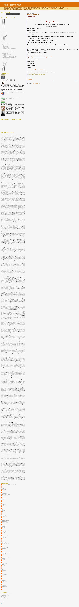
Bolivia (23, 174)
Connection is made (11, 201)
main (18, 322)
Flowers (22, 241)
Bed (21, 167)
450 (22, 140)
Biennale (19, 170)
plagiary (24, 373)
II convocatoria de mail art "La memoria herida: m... (9, 56)
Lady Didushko (20, 293)
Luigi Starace (9, 305)
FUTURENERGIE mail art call (6, 103)
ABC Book (11, 143)
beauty (19, 167)
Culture (14, 205)
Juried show (22, 287)
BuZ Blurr (11, 181)
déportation (12, 213)
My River (2, 349)
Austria (8, 164)
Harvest (16, 262)
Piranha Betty (17, 373)
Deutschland (23, 214)
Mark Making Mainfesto (4, 328)
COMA (13, 199)
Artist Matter (15, 159)
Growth (6, 259)
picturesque (8, 372)
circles (9, 194)
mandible (19, 325)
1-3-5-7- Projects (16, 136)
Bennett (21, 168)
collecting (22, 198)
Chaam (10, 190)
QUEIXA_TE (8, 386)
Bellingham (17, 168)
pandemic (11, 365)
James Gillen (22, 278)
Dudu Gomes (14, 220)
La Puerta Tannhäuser (10, 293)
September (4, 35)
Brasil (2, 178)
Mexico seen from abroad (17, 335)
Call (13, 182)
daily (13, 206)
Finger (2, 240)
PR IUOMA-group (16, 381)
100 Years (6, 137)
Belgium (11, 168)
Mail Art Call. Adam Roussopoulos (14, 311)
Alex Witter (15, 146)
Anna (12, 151)
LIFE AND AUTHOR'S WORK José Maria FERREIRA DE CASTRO (11, 300)
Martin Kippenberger (12, 329)
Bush (1, 181)
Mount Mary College (9, 343)
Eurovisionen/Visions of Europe (6, 231)
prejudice (6, 382)
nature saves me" (22, 351)
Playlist (4, 375)
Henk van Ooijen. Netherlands (10, 265)
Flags (23, 240)
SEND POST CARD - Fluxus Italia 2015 (12, 91)
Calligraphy (12, 183)
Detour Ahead (18, 214)
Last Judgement (20, 295)
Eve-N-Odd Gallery (21, 231)
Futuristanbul (16, 249)
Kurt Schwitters (19, 292)
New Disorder (14, 354)
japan (6, 279)
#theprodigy (7, 136)
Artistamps (6, 161)
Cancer (4, 184)
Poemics (17, 375)
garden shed (12, 251)
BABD (5, 165)
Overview (11, 363)
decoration (22, 211)
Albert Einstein (11, 146)
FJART (20, 240)
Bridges (22, 178)
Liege (19, 299)
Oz (16, 363)
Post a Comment (29, 79)
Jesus (10, 282)
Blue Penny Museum (14, 173)
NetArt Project (3, 353)
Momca (14, 341)
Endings (13, 228)
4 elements (11, 140)
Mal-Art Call (20, 323)
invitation (3, 276)
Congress (17, 200)
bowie (8, 177)
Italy (11, 277)
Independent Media (11, 273)
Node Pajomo (6, 357)
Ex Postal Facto (16, 232)
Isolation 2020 (23, 276)
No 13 (16, 356)
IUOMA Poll (13, 278)
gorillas (8, 257)
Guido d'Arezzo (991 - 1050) (17, 259)
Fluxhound (8, 242)
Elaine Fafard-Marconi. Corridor (11, 225)
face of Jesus (8, 235)
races (23, 386)
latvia (24, 295)
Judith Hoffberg (6, 287)
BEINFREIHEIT (4, 168)
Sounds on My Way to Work (6, 54)
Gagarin (20, 249)
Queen (2, 386)
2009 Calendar (5, 138)
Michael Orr (14, 336)
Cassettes (3, 187)
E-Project (15, 221)
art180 (15, 157)
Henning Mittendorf (18, 265)
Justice (2, 288)
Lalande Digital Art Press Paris (10, 294)
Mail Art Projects (12, 4)
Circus (20, 194)
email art (10, 226)
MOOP (13, 342)
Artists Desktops (4, 63)
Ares (14, 154)
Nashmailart (18, 350)
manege (23, 325)
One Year (17, 361)
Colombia (2, 199)
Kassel (24, 288)
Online (24, 361)
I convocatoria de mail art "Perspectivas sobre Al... (9, 48)
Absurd (20, 143)
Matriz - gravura (9, 331)
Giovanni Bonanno (14, 255)
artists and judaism (12, 161)
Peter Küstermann (22, 369)
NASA (14, 350)
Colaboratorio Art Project (20, 197)
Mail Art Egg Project (6, 312)
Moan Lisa (14, 340)
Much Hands (18, 344)
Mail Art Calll (23, 311)
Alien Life (19, 147)
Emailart (14, 226)
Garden (8, 251)
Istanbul (5, 277)
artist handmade (10, 159)
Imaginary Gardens (6, 271)
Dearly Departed (21, 210)
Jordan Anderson (9, 285)
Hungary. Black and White (6, 269)
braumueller (7, 178)
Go (19, 256)
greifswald (17, 258)
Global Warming (6, 256)
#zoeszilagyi (11, 136)
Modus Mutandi (10, 341)
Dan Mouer (12, 207)
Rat (5, 389)
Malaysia (6, 324)
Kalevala (13, 288)
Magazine (16, 307)
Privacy (10, 383)
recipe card (5, 391)
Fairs (16, 235)
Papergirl (15, 366)
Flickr (7, 241)
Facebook (12, 235)
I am (23, 269)
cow (5, 203)
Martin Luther (18, 329)
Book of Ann (14, 175)
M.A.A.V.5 (14, 306)
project (24, 383)
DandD (24, 207)
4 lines (15, 140)
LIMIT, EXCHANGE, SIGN (5, 87)
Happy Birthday (11, 262)
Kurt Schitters (14, 292)
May (3, 39)
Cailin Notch (6, 182)
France (21, 244)
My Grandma (14, 348)
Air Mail (3, 146)
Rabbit (20, 386)
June (3, 38)
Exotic (12, 233)
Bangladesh (2, 166)
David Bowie (20, 208)
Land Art (19, 294)
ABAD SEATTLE (7, 143)
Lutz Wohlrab (3, 306)
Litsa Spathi (20, 302)
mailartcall (12, 321)
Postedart (23, 379)
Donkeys (16, 218)
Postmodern (6, 381)
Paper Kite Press (5, 366)
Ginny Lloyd (9, 255)
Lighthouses (2, 301)
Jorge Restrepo (15, 285)
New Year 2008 (20, 354)
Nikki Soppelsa (7, 356)
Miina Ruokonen (12, 338)
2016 (3, 28)
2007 (3, 70)
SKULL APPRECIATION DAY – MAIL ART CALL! (13, 106)
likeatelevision (13, 301)
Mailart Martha (8, 321)
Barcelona (6, 166)
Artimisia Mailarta (21, 158)
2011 (3, 66)
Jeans (7, 74)
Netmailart (16, 353)
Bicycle (6, 170)
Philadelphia (10, 370)
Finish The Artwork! (6, 240)
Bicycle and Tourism (11, 170)
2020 (3, 24)
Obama (11, 359)
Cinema (5, 194)
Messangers (2, 335)
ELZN (4, 226)
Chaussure (23, 190)
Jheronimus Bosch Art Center (16, 282)
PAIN (1, 364)
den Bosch (14, 212)
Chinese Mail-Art (7, 192)
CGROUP (6, 190)
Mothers (3, 343)
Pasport (23, 367)
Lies (21, 299)
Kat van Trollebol (6, 289)
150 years (16, 137)
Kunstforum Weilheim (8, 292)
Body (20, 174)
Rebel (1, 391)
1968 (22, 137)
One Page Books (12, 361)
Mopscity (16, 342)
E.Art (18, 221)
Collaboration (2, 198)
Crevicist (5, 204)
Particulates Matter (10, 367)
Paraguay (19, 366)
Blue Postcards (20, 173)
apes (16, 153)
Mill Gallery (17, 338)
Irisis (9, 276)
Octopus (23, 359)
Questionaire (13, 386)
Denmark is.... (8, 213)
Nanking (23, 349)
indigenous (22, 273)
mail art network (13, 313)
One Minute (7, 361)
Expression (2, 234)
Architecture (7, 154)
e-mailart (11, 221)
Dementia (6, 212)
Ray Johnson (18, 389)
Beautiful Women (14, 167)
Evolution (11, 232)
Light (23, 300)
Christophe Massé (10, 193)
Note (23, 357)
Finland (11, 240)
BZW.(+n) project (16, 181)
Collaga (14, 198)
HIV (12, 266)
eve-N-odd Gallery (14, 231)
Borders (17, 176)
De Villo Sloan (4, 210)
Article (5, 158)
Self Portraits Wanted (5, 49)
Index (16, 273)
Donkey (13, 218)
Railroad (16, 387)
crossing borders (21, 204)
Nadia (15, 349)
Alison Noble (23, 147)
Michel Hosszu (8, 337)
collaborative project (9, 198)
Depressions (16, 213)
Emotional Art (15, 227)
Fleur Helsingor (3, 241)
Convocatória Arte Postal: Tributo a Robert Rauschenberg (15, 111)
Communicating (21, 199)
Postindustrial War (7, 380)
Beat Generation (8, 167)
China (3, 192)
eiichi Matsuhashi (13, 224)
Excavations (22, 232)
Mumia (2, 345)
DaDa (5, 206)
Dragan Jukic (31, 74)
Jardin (10, 279)
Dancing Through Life (18, 207)
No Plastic (22, 356)
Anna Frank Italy (3, 152)
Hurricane (20, 269)
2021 (3, 23)
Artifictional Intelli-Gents (14, 158)
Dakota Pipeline (17, 206)
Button (8, 181)
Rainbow (5, 388)
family (12, 236)
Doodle (19, 218)
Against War (21, 145)
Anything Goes (12, 153)
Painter (5, 364)
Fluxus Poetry (3, 243)
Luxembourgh (9, 306)
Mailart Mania (3, 321)
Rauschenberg (13, 389)
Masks (20, 330)
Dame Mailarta (7, 207)
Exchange (2, 233)
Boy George (11, 177)
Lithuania (16, 302)
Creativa (18, 203)
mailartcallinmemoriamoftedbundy (20, 321)
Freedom (19, 246)
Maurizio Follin (13, 332)
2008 (3, 69)
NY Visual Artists (7, 359)
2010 (3, 67)
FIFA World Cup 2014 (7, 239)
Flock (9, 241)
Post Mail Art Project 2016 (10, 98)
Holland (19, 266)
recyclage (14, 391)
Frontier (2, 248)
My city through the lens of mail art (6, 348)
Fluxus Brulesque (21, 242)
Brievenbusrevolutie (3, 179)
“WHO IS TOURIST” (5, 46)
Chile (24, 191)
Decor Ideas (18, 211)
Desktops (14, 214)
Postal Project (4, 379)
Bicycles (16, 170)
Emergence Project (19, 226)
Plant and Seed (14, 374)
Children (21, 191)
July (3, 37)
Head (4, 263)
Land (16, 294)
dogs (4, 217)
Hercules (6, 266)
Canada (19, 183)
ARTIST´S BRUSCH (14, 160)
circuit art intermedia (15, 194)
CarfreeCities (17, 184)
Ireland (6, 276)
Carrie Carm (5, 186)
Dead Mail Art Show (9, 210)
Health (10, 263)
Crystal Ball (10, 205)
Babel (8, 165)
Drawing (20, 219)
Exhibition (7, 233)
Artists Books (17, 161)
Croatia (13, 204)
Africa (15, 144)
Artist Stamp (20, 159)
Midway (5, 338)
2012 (12, 138)
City (23, 194)
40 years (19, 140)
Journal (21, 286)
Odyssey (5, 360)
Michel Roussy (13, 337)
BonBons (2, 175)
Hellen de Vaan (23, 264)
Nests (23, 352)
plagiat (3, 374)
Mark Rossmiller (11, 328)
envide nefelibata (20, 229)
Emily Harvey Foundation (8, 227)
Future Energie (6, 249)
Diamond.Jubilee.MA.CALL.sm (6, 58)
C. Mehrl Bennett (22, 181)
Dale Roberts (23, 206)
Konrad (8, 291)
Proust (15, 384)
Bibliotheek (2, 170)
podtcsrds (13, 375)
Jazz (23, 279)
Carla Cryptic (22, 184)
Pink (23, 372)
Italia (8, 277)
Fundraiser (18, 248)
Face (4, 235)
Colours (10, 199)
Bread (15, 178)
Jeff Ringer (20, 280)
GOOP (5, 257)
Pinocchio (7, 373)
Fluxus (17, 242)
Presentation (10, 382)
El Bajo (22, 224)
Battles (20, 166)
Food (13, 243)
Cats (15, 187)
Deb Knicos (5, 211)
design (7, 214)
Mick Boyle (18, 337)
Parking (5, 367)
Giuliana (19, 255)
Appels (23, 153)
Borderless (13, 176)
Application (2, 154)
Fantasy (23, 236)
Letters (21, 298)
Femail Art (10, 238)
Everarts (2, 232)
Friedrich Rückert (12, 247)
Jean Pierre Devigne (8, 280)
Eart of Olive (22, 221)
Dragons (3, 61)
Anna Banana (16, 151)
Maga (13, 307)
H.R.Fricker (17, 260)
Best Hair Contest (4, 169)
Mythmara (12, 349)
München (5, 345)
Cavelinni (19, 187)
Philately (14, 370)
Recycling (18, 391)
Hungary (23, 268)
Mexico (11, 335)
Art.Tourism (12, 157)
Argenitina (17, 154)
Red (21, 391)
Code (10, 197)
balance (15, 165)
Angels (18, 149)
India (18, 273)
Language (7, 295)
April (3, 40)
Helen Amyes (13, 264)
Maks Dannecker (11, 323)
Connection (22, 200)
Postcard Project (13, 379)
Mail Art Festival (12, 312)
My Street (5, 349)
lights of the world (7, 301)
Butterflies (4, 181)
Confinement (12, 200)
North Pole (16, 357)
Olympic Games (19, 360)
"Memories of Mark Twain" (6, 43)
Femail (7, 238)
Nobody (2, 357)
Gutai (9, 260)
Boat (9, 174)
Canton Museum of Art (9, 184)
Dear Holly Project (15, 210)
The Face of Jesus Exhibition (6, 44)
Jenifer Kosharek (6, 281)
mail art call (38, 74)
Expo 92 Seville (16, 233)
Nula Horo (14, 358)
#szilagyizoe (2, 136)
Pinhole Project (19, 372)
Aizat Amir (6, 146)
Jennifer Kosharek (12, 281)
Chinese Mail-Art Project (14, 192)
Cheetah (7, 191)
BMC (6, 174)
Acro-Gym (23, 143)
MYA (9, 349)
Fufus (5, 248)
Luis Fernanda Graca (21, 305)
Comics (17, 199)
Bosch (20, 176)
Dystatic (24, 220)
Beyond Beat (15, 169)
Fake (21, 235)
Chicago (10, 191)
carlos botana (11, 185)
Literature (12, 302)
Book (5, 175)
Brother (21, 179)
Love (5, 304)
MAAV (23, 306)
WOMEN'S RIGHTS (5, 53)
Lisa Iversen (8, 302)
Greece (3, 258)
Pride (14, 382)
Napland (7, 350)
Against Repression (15, 145)
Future (2, 249)
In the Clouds (22, 272)
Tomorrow (43, 74)
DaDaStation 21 (10, 206)
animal (16, 150)
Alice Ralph (15, 147)
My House (22, 348)
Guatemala (9, 259)
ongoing (21, 361)
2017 (3, 27)
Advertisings (12, 144)
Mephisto (5, 334)
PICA (23, 371)
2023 (3, 21)
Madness (6, 307)
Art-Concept (7, 157)
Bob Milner (12, 174)
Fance (19, 236)
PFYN (6, 370)
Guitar (6, 260)
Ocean (19, 359)
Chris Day (19, 192)
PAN (17, 364)
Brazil (12, 178)
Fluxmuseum (13, 242)
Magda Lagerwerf (22, 307)
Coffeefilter (13, 197)
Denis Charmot (23, 212)
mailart (6, 320)
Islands (19, 276)
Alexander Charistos (21, 146)
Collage (18, 198)
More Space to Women (22, 342)
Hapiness (2, 262)
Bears (4, 167)
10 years (21, 136)
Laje (4, 294)
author (12, 164)
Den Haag (18, 212)
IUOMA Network (6, 278)
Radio (12, 387)
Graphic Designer (22, 257)
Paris (1, 367)
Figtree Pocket (13, 239)
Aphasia (19, 153)
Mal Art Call (16, 323)
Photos (20, 371)
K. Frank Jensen (6, 288)
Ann (5, 151)
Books (23, 175)
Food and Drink (17, 243)
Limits (24, 301)
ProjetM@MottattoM (10, 384)
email (7, 226)
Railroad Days (20, 387)
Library (12, 299)
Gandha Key (22, 250)
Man (19, 324)
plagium (6, 374)
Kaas (10, 288)
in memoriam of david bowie (19, 271)
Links (5, 302)
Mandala (11, 325)
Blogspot (9, 173)
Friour (20, 247)
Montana (2, 342)
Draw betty (16, 219)
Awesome (21, 164)
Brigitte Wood (9, 179)
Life (23, 299)
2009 (3, 68)
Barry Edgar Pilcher (12, 166)
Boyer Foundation (17, 177)
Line (2, 302)
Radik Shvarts (9, 387)
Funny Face (22, 248)
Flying (7, 243)
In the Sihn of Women (4, 273)
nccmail (8, 352)
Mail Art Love (19, 312)
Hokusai (15, 266)
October (4, 34)
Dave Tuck (11, 208)
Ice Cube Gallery (18, 270)
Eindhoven (18, 224)
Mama (16, 324)
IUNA (15, 277)
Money (18, 341)
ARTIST (2, 159)
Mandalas (15, 325)
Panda (20, 364)
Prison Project (6, 383)
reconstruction (10, 391)
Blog (2, 173)
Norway (20, 357)
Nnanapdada (12, 356)
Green (10, 258)
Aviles (18, 164)
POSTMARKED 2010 (21, 380)
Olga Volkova (14, 360)
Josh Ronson (17, 286)
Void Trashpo (4, 64)
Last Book (12, 295)
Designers (10, 214)
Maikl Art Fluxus (15, 308)
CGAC (3, 190)
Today (41, 74)
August (4, 36)
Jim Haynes (23, 282)
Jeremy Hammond (6, 282)
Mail (19, 308)
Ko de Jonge (3, 291)
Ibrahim (14, 270)
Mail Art (23, 308)
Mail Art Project (7, 314)
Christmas (5, 193)
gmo (16, 256)
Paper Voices (11, 366)
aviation (15, 164)
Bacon (12, 165)
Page (19, 363)
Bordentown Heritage (7, 176)
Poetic (23, 375)
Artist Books (5, 159)
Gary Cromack (23, 251)
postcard (8, 379)
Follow (10, 243)
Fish (17, 240)
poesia (20, 375)
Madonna (10, 307)
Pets (3, 370)
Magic (2, 308)
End (19, 227)
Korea (18, 291)
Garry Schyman (17, 251)
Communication (3, 200)
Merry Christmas (14, 334)
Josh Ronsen (12, 286)
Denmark (3, 213)
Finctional (22, 239)
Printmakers (18, 382)
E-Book (3, 221)
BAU (23, 166)
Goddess (2, 257)
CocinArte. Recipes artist (4, 197)
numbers (19, 358)
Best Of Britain (4, 65)
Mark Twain (16, 328)
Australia (3, 164)
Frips (23, 247)
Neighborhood (12, 352)
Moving (10, 344)
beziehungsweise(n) (21, 169)
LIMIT (21, 301)
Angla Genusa (3, 150)
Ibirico (11, 270)
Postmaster (2, 381)
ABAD (3, 143)
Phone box (9, 371)
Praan (21, 381)
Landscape (23, 294)
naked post (18, 349)
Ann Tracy (8, 151)
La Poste (4, 293)
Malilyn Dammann (11, 324)
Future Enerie (11, 249)
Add (2, 144)
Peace (22, 368)
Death (1, 211)
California (10, 182)
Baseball (17, 166)
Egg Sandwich (8, 224)
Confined (8, 200)
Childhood (17, 191)
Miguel (8, 338)
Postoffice (11, 381)
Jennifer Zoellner (19, 281)
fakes (9, 236)
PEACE (3, 45)
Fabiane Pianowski (18, 234)
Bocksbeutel (16, 174)
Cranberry (14, 203)
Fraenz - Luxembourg (5, 52)
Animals (19, 150)
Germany (34, 74)
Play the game (19, 374)
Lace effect (15, 293)
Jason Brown (19, 279)
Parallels (22, 366)
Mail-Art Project (5, 318)
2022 (3, 22)
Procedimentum (14, 383)
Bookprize (19, 175)
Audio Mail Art (4, 55)
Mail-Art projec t (22, 317)
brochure (17, 179)
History (9, 266)
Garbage (5, 251)
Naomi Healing (3, 350)
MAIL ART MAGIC (7, 313)
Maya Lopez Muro (18, 332)
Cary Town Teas (17, 186)
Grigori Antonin (22, 258)
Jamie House (2, 279)
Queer (5, 386)
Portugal (9, 377)
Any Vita (2, 153)
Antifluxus (12, 152)
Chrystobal (20, 193)
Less (1, 298)
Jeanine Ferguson (14, 280)
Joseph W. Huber (6, 286)
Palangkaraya (8, 364)
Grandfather (12, 257)
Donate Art (5, 218)
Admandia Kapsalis (6, 144)
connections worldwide (18, 201)
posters (3, 380)
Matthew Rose (14, 331)
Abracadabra (16, 143)
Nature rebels (17, 351)
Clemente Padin (3, 196)
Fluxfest (5, 242)
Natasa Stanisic (4, 351)
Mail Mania (22, 314)
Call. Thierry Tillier (6, 183)
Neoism (16, 352)
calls (15, 183)
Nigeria (3, 356)
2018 (3, 26)
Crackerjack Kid (9, 203)
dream (23, 219)
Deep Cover (2, 212)
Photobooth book (14, 371)
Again (5, 145)
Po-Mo (8, 375)
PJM (21, 373)
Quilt (17, 386)
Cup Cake (18, 205)
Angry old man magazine (10, 150)
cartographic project (11, 186)
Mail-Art (11, 315)
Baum (1, 167)
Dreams (6, 220)
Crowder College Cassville (4, 205)
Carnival (20, 185)
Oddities (2, 360)
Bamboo (19, 165)
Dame (3, 207)
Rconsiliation (4, 390)
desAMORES (22, 213)
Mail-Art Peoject (15, 317)
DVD (21, 220)
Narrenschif (11, 350)
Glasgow (22, 255)
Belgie (8, 168)
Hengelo (3, 265)
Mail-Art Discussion (52, 8)
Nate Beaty (8, 351)
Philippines (18, 370)
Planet (9, 374)
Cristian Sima (9, 204)
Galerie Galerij (6, 250)
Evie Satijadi (6, 232)
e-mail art (6, 221)
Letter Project (8, 298)
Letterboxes (17, 298)
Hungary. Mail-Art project (14, 269)
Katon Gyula (16, 289)
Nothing (2, 358)
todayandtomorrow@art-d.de (38, 69)
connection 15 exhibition (4, 201)
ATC (4, 163)
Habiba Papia (22, 260)
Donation (9, 218)
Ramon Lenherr (19, 388)
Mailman (10, 322)
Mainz (21, 322)
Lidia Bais (15, 299)
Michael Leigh (9, 336)
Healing (7, 263)
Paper (20, 365)
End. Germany (8, 228)
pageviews (22, 363)
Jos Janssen (20, 285)
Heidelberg (20, 263)
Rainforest (9, 388)
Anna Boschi (22, 151)
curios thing (22, 205)
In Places (17, 272)
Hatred (21, 262)
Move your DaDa (15, 343)
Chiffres (14, 191)
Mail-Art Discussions (3, 317)
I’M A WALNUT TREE (6, 270)
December (9, 211)
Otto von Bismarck (3, 363)
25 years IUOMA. (20, 139)
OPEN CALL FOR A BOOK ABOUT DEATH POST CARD (10, 84)
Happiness (6, 262)
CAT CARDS (7, 187)
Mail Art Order (19, 313)
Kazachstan (20, 289)
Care (14, 184)
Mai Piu (11, 308)
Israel (2, 277)
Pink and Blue (3, 373)
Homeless (22, 266)
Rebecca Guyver (21, 390)
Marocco (21, 328)
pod (10, 375)
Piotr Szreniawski (12, 373)
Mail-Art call (18, 315)
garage (2, 251)
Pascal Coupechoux (17, 367)
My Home (18, 348)
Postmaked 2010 (14, 380)
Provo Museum (19, 384)
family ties (16, 236)
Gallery (13, 250)
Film (19, 239)
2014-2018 (15, 138)
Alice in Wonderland (9, 147)
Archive (11, 154)
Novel (5, 358)
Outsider (8, 363)
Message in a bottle (21, 334)
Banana (23, 165)
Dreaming (2, 220)
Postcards (18, 379)
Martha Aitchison (6, 329)
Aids (24, 145)
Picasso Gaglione (3, 372)
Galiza (10, 250)
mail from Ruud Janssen (16, 314)
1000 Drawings (11, 137)
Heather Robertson (15, 263)
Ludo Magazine (4, 305)
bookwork (2, 176)
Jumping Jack (12, 287)
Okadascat (9, 360)
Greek (7, 258)
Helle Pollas (18, 264)
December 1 (13, 211)
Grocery (2, 259)
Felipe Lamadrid (3, 238)
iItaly (1, 271)
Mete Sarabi (7, 335)
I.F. (1, 270)
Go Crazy (22, 256)
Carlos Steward (16, 185)
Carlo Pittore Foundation (4, 185)
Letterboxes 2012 (5, 62)
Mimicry (21, 338)
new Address (9, 354)
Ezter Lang (13, 234)
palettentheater (14, 364)
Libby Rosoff (5, 299)
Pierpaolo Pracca (13, 372)
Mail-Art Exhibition (9, 317)
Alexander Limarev (3, 147)
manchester (7, 325)
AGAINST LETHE (9, 145)
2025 (3, 19)
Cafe (2, 182)
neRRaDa (19, 352)
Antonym (22, 152)
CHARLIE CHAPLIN (18, 190)
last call (16, 295)
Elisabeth (18, 225)
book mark (9, 175)
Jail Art (18, 278)
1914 (19, 137)
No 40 (19, 356)
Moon (10, 342)
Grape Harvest (17, 257)
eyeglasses (8, 234)
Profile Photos (19, 383)
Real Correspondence (15, 390)
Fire (15, 240)
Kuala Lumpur (22, 291)
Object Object (15, 359)
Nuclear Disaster (9, 358)
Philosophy (22, 370)
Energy (16, 228)
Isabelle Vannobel (14, 276)
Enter (23, 228)
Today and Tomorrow (5, 47)
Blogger (6, 173)
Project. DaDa (4, 384)
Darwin (8, 208)
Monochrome (22, 341)
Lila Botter (17, 301)
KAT (2, 289)
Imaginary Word (12, 271)
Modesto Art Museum (4, 341)
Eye (5, 234)
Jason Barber (14, 279)
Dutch (18, 220)
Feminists (14, 238)
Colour (6, 199)
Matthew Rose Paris (22, 331)
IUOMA (18, 277)
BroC (13, 179)
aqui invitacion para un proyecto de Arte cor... (9, 57)
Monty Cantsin (6, 342)
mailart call (9, 320)
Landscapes (3, 295)
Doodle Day (23, 218)
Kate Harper (11, 289)
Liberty (9, 299)
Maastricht (18, 306)
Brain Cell (22, 177)
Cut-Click (2, 206)
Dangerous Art (4, 208)
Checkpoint (3, 191)
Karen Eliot (20, 288)
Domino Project (20, 217)
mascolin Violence (6, 330)
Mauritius (8, 332)
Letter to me (13, 298)
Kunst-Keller (2, 292)
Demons (10, 212)
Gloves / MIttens (12, 256)
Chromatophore (16, 193)
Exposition (22, 233)
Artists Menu (22, 161)
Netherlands (9, 353)
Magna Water (7, 308)
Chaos (13, 190)
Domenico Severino (13, 217)
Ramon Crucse (14, 388)
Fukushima (8, 248)
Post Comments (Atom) (36, 83)
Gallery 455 (17, 250)
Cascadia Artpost (22, 186)
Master (5, 331)
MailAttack (3, 322)
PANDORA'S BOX (15, 365)
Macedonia (2, 307)
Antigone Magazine (17, 152)
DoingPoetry (8, 217)
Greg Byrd (13, 258)
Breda (19, 178)
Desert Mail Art (3, 214)
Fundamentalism (13, 248)
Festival (21, 238)
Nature (13, 351)
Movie (21, 343)
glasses (2, 256)
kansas (17, 288)
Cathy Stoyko (12, 187)
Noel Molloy (11, 357)
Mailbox (7, 322)
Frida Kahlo (6, 247)
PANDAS (7, 365)
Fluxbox (2, 242)
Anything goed (7, 153)
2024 (3, 20)
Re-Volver (9, 390)
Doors (2, 219)
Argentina (21, 154)
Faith (19, 235)
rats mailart (8, 389)
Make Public (6, 323)
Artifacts (8, 158)
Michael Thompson (19, 336)
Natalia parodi (23, 350)
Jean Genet (2, 280)
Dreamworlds (10, 220)
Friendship (17, 247)
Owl (14, 363)
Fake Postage (6, 236)
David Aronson (16, 208)
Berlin (24, 168)
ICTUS (23, 270)
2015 (3, 29)
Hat (18, 262)
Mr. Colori (13, 344)
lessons (4, 298)
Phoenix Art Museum (4, 371)
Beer (24, 167)
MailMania (14, 322)
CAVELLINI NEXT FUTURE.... (11, 79)
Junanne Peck (17, 287)
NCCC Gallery (4, 352)
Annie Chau (8, 152)
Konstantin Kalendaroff (13, 291)
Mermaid (9, 334)
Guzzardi (13, 260)
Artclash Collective (19, 157)
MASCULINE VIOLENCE (14, 330)
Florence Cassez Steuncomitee (16, 241)
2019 (3, 25)
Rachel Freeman (3, 387)
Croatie (17, 204)
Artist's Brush (8, 160)
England (19, 228)
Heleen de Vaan (7, 264)
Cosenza (2, 203)
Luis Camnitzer (14, 305)
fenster (18, 238)
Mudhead (22, 344)
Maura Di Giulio (4, 332)
